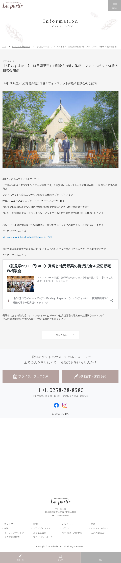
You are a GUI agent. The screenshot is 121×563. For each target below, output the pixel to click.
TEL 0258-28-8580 (61, 390)
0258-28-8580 (63, 515)
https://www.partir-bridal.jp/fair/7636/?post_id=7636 (27, 237)
